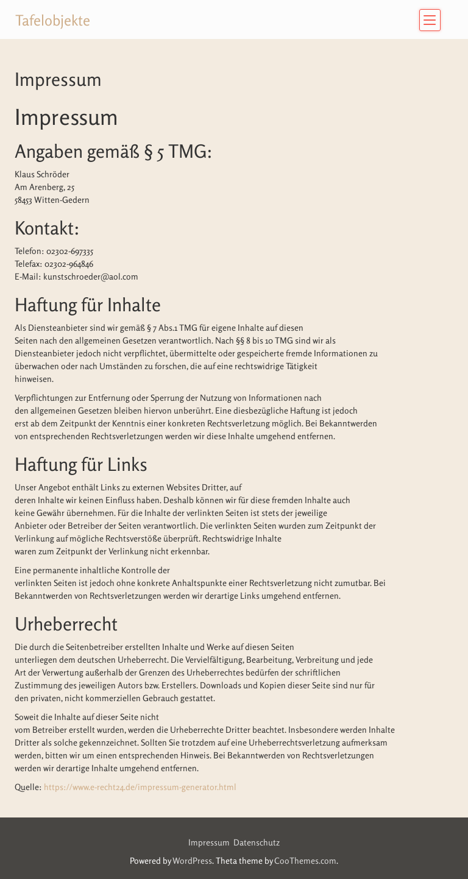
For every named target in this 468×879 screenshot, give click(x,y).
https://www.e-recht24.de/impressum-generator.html (140, 787)
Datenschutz (256, 842)
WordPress (192, 860)
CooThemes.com (305, 860)
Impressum (210, 842)
